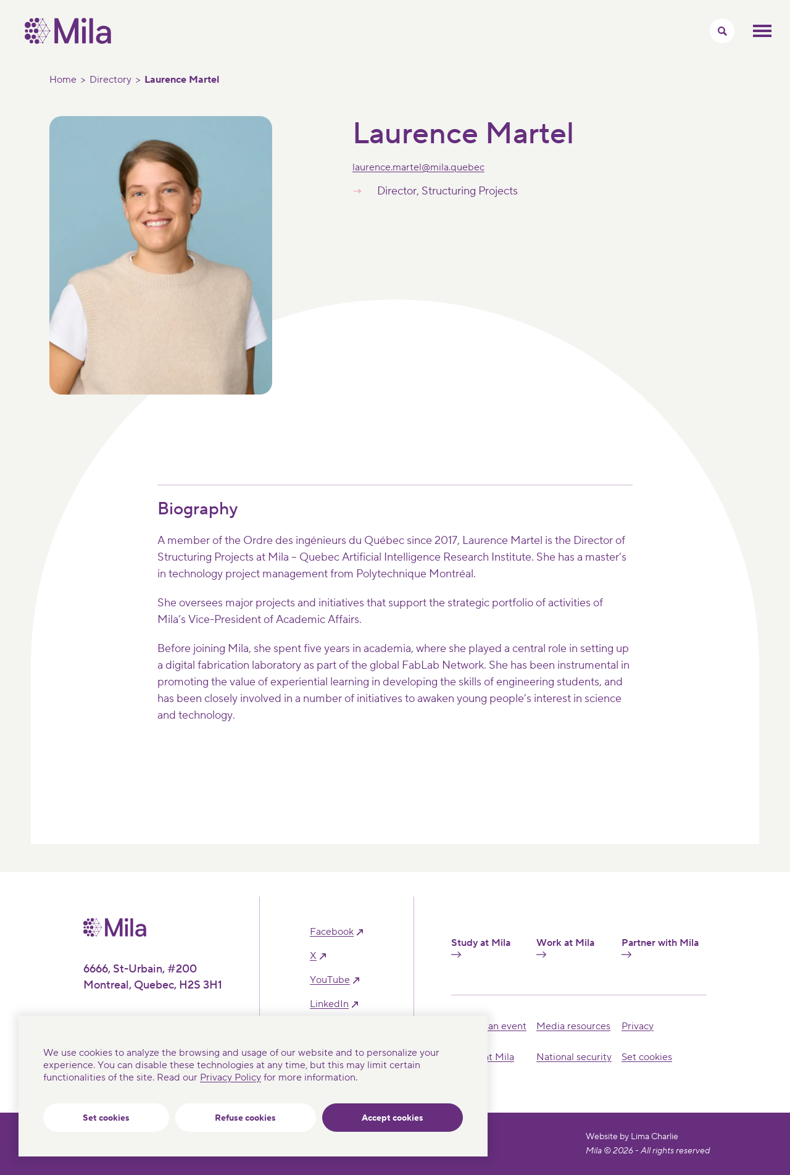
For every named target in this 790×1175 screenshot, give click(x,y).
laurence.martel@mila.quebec (418, 167)
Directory (110, 79)
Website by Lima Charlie (632, 1136)
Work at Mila (565, 947)
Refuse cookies (245, 1118)
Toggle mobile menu (762, 31)
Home (63, 79)
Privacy (638, 1026)
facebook (332, 932)
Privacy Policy (230, 1077)
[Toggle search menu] (722, 31)
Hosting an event (488, 1026)
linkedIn (329, 1004)
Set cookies (106, 1118)
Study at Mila (480, 947)
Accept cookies (392, 1118)
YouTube (330, 980)
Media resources (573, 1026)
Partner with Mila (660, 947)
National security (574, 1057)
